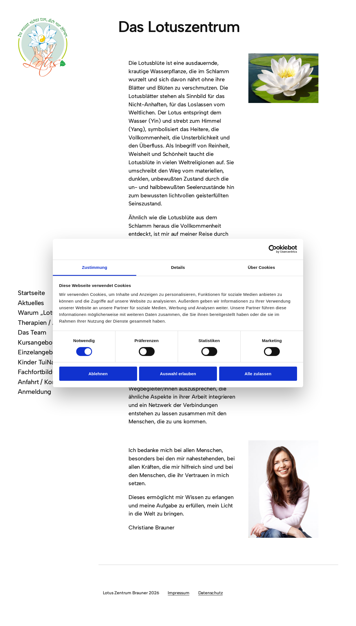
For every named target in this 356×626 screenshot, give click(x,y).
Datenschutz (210, 592)
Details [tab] (178, 267)
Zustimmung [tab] (94, 267)
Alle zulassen (257, 373)
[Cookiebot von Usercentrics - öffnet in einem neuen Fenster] (272, 249)
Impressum (178, 592)
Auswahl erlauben (178, 373)
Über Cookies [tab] (261, 267)
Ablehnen (98, 373)
